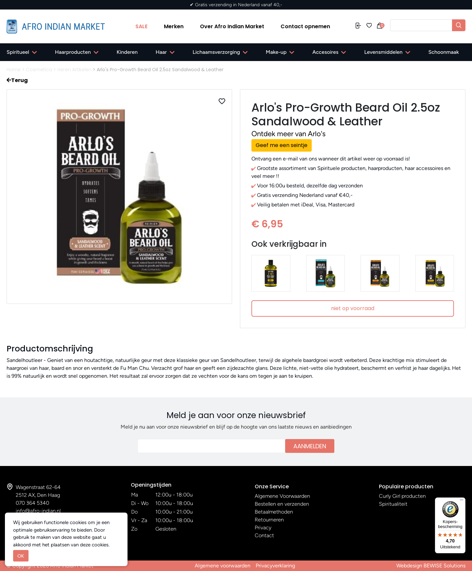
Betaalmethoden (274, 512)
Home (14, 69)
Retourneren (269, 520)
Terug (17, 80)
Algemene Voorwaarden (282, 496)
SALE (141, 26)
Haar (161, 52)
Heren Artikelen (74, 69)
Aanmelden (309, 446)
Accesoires (325, 52)
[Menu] (461, 501)
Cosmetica (39, 69)
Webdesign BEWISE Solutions (430, 565)
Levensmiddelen (383, 52)
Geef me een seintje (281, 145)
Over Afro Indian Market (232, 26)
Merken (174, 26)
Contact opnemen (305, 26)
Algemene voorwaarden (222, 565)
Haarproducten (73, 52)
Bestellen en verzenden (282, 504)
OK (20, 555)
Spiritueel (18, 52)
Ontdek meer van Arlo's (288, 133)
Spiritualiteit (393, 504)
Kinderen (127, 52)
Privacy (263, 527)
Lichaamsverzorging (216, 52)
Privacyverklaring (275, 565)
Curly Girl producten (402, 496)
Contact (264, 535)
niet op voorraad (352, 308)
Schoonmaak (443, 52)
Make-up (276, 52)
